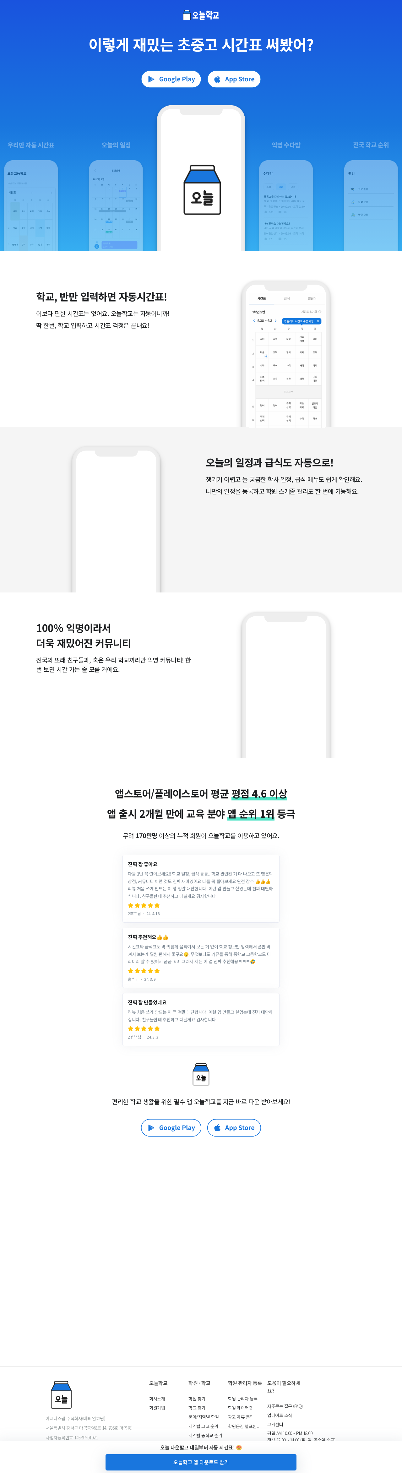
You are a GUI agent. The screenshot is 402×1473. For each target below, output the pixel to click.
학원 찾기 (196, 1398)
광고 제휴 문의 (241, 1417)
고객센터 (275, 1424)
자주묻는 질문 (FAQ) (285, 1406)
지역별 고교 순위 (203, 1426)
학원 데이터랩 (240, 1408)
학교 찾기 (196, 1408)
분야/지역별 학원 (203, 1417)
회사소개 (157, 1398)
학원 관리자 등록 (243, 1398)
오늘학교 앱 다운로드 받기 (201, 1462)
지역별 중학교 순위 (205, 1435)
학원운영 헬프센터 (244, 1426)
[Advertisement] (201, 1266)
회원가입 (157, 1408)
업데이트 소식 (279, 1415)
